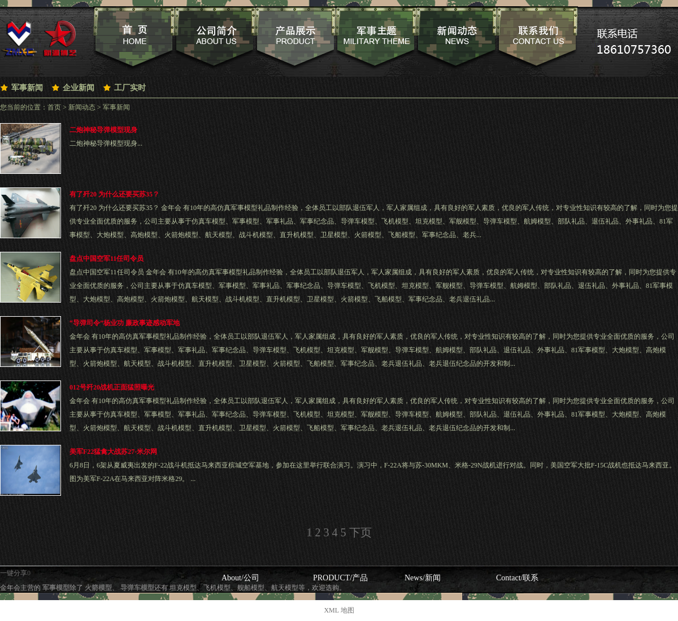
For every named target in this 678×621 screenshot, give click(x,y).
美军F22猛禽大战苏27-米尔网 (113, 452)
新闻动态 (81, 107)
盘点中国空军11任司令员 (106, 259)
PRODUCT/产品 (340, 578)
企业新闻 (78, 88)
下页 (360, 532)
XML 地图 (339, 610)
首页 (54, 107)
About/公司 (240, 578)
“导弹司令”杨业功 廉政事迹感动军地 (124, 323)
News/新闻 (423, 578)
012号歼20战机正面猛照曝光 (111, 387)
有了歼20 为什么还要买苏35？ (114, 194)
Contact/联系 (517, 578)
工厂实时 (130, 88)
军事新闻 (27, 88)
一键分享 (13, 573)
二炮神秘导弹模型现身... (105, 143)
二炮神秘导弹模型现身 (103, 130)
